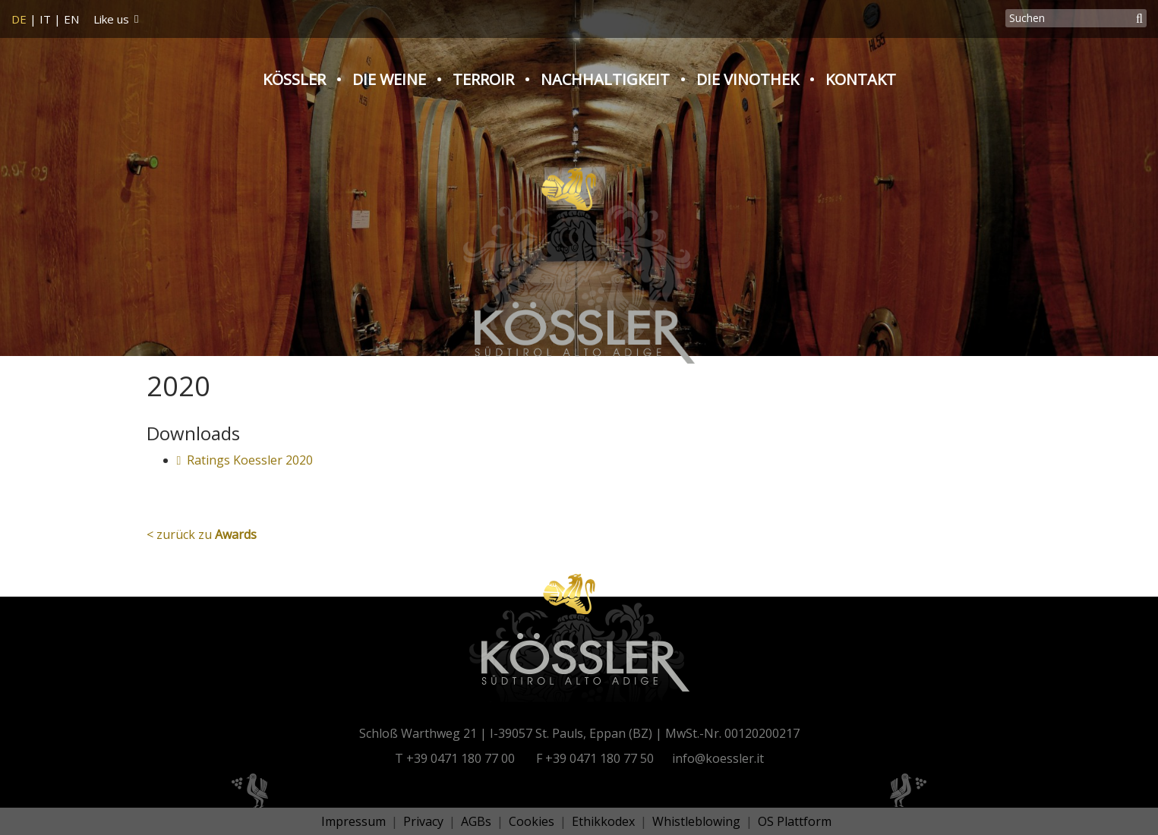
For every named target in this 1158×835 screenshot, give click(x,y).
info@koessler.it (718, 758)
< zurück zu (202, 534)
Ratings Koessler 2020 (245, 460)
